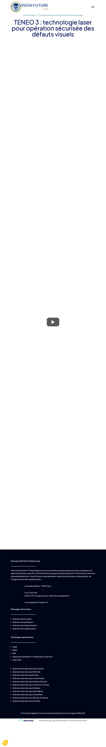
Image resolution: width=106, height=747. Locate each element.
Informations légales (29, 713)
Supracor (49, 656)
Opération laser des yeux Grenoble (26, 672)
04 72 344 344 (30, 593)
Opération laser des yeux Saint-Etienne (28, 668)
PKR (14, 653)
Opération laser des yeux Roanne (25, 675)
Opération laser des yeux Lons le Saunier (28, 678)
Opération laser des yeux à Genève (26, 701)
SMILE (14, 650)
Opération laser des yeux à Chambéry (27, 694)
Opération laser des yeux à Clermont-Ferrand (30, 685)
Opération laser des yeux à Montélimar (27, 691)
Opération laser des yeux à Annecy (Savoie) (29, 681)
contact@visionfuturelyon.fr (36, 602)
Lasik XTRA (16, 660)
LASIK (14, 647)
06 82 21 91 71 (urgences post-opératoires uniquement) (47, 596)
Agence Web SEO (78, 713)
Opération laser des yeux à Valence (26, 688)
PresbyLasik (37, 656)
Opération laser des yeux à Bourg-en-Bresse (30, 698)
